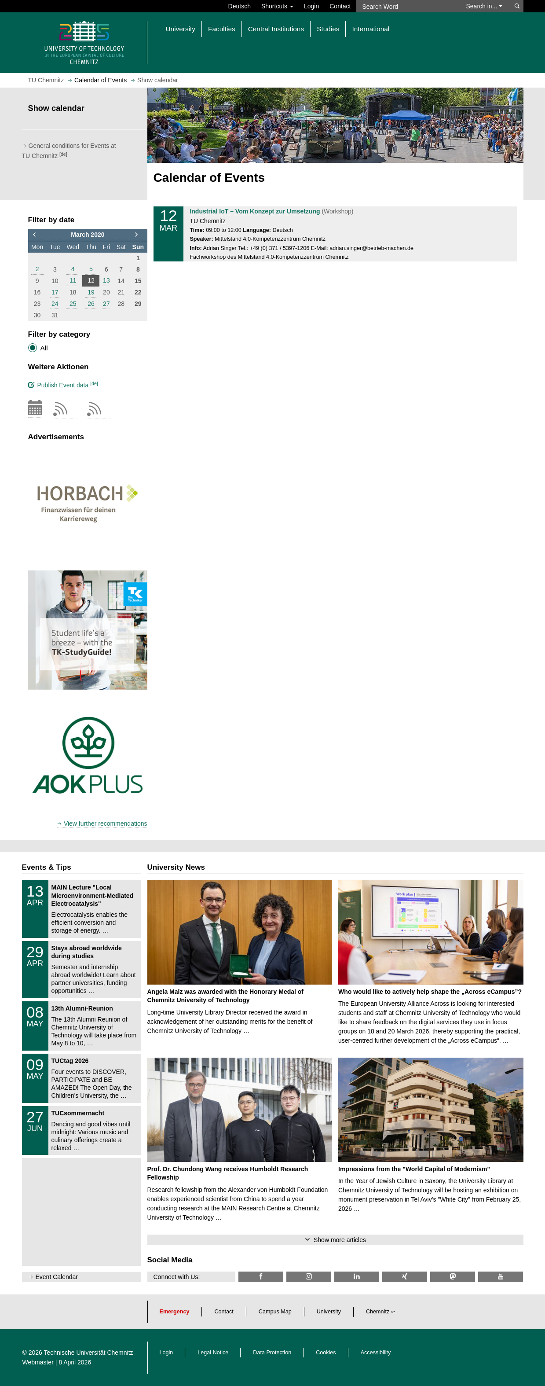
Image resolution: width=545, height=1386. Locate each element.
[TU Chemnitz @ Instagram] (308, 1277)
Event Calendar (57, 1276)
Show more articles (340, 1239)
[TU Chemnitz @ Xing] (404, 1277)
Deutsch (239, 6)
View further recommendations (105, 823)
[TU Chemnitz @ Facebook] (260, 1277)
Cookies (326, 1352)
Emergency (175, 1312)
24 (55, 303)
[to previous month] (37, 235)
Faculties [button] (221, 29)
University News (176, 867)
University (329, 1312)
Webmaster (38, 1362)
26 (91, 303)
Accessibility (376, 1352)
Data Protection (272, 1352)
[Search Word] (407, 6)
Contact (340, 6)
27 (106, 303)
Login (311, 6)
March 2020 (87, 234)
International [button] (370, 29)
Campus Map (275, 1312)
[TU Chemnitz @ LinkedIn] (356, 1277)
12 (91, 280)
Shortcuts (277, 6)
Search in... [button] (484, 6)
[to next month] (138, 235)
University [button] (181, 29)
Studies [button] (328, 29)
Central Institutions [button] (276, 29)
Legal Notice (213, 1352)
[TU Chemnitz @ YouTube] (500, 1277)
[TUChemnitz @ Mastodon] (452, 1277)
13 (106, 280)
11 (73, 280)
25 (73, 303)
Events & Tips (46, 867)
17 (55, 292)
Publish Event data (63, 385)
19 (91, 292)
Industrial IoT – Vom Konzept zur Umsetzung (255, 211)
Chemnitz (377, 1312)
